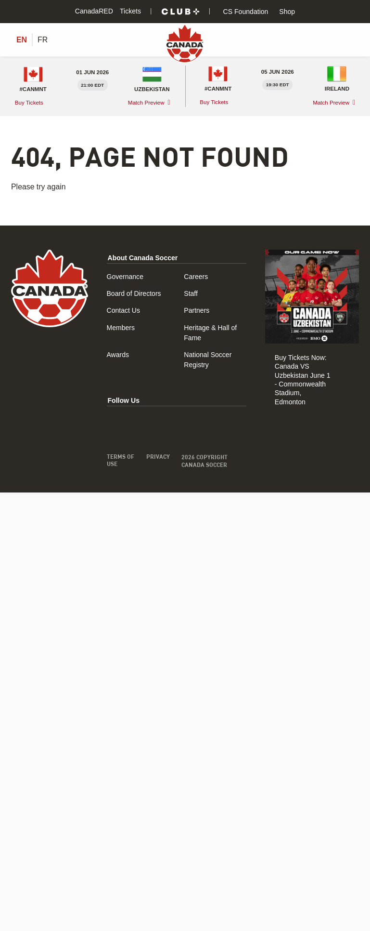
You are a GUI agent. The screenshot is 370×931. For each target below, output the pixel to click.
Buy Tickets (30, 102)
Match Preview (146, 103)
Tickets (130, 11)
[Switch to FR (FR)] (42, 40)
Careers (196, 276)
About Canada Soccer (143, 258)
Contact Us (123, 310)
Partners (196, 310)
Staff (191, 293)
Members (121, 328)
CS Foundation (244, 11)
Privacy (157, 457)
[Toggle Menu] (353, 39)
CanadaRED (94, 11)
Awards (118, 355)
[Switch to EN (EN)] (22, 40)
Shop (286, 11)
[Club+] (180, 11)
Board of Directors (134, 293)
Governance (125, 276)
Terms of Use (120, 460)
